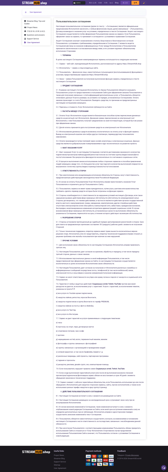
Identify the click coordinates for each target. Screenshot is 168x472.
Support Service (33, 39)
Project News (32, 27)
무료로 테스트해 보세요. (36, 31)
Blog (116, 3)
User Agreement (35, 12)
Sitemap (57, 465)
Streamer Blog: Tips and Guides (34, 22)
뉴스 (111, 3)
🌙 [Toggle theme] (144, 3)
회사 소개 (92, 3)
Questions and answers (36, 35)
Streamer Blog (59, 458)
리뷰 (100, 3)
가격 (105, 3)
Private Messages (132, 455)
